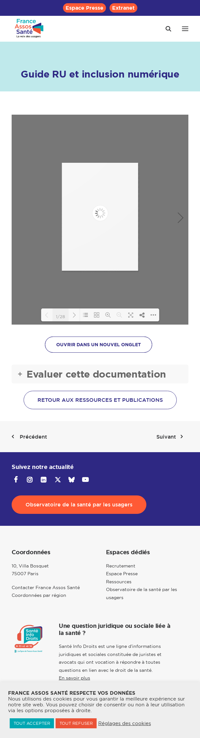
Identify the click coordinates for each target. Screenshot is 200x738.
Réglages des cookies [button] (124, 723)
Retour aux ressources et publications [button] (100, 400)
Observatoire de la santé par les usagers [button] (79, 504)
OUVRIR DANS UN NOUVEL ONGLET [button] (98, 344)
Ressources (119, 581)
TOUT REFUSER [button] (76, 723)
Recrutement (120, 565)
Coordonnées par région (39, 595)
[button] (185, 29)
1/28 (60, 316)
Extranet (123, 8)
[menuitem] (84, 8)
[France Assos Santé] (29, 29)
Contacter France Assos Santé (46, 587)
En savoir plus (74, 678)
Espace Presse (84, 8)
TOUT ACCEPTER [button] (32, 723)
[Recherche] (165, 29)
